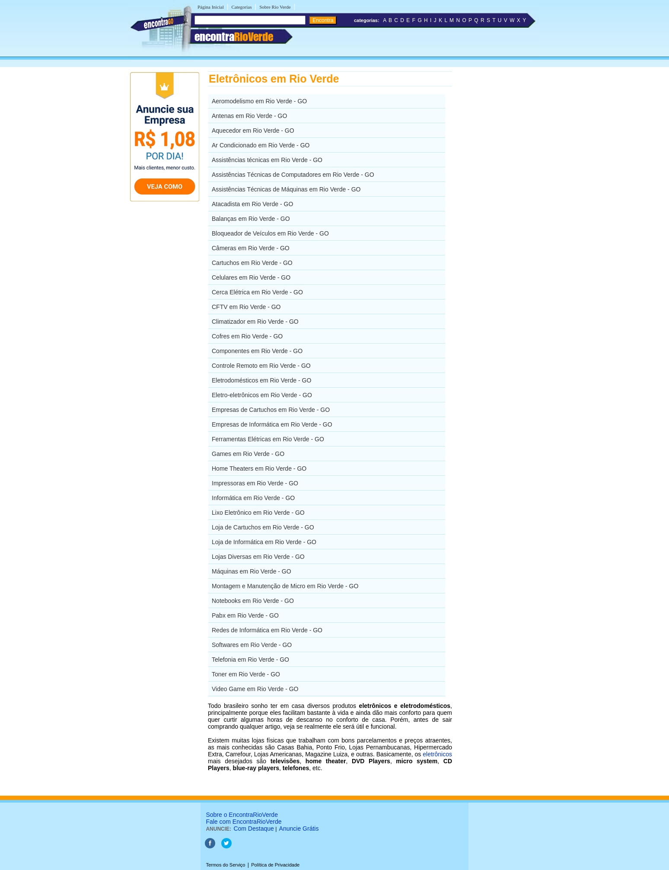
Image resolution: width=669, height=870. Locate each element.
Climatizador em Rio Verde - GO (255, 321)
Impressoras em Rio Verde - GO (255, 483)
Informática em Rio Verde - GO (253, 497)
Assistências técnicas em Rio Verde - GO (267, 159)
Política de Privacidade (275, 864)
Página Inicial (211, 7)
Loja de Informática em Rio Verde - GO (264, 542)
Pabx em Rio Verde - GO (245, 615)
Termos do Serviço (225, 864)
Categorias (241, 7)
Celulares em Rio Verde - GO (251, 277)
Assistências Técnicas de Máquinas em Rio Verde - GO (286, 189)
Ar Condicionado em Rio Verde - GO (260, 145)
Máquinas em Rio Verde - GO (251, 571)
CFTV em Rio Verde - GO (246, 306)
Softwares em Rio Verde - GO (252, 644)
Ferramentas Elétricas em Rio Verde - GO (268, 439)
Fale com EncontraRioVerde (243, 821)
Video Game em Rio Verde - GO (255, 688)
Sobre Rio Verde (275, 7)
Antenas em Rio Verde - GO (249, 115)
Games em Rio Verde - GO (248, 453)
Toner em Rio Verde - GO (246, 674)
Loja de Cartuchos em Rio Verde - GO (263, 527)
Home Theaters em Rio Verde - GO (259, 468)
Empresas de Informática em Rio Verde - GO (272, 424)
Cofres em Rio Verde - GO (247, 336)
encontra (233, 37)
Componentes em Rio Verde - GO (257, 350)
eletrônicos (437, 754)
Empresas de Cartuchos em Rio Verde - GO (271, 409)
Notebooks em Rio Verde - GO (253, 600)
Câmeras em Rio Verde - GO (251, 248)
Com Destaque (253, 828)
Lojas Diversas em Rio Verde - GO (258, 556)
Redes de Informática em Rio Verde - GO (267, 630)
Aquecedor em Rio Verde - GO (253, 130)
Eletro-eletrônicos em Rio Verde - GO (262, 395)
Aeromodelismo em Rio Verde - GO (259, 101)
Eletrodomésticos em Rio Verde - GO (261, 380)
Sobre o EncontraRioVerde (242, 814)
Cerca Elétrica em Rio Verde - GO (257, 292)
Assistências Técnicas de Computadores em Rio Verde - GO (293, 174)
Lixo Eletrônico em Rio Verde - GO (258, 512)
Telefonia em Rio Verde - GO (250, 659)
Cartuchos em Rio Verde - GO (252, 262)
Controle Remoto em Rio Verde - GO (261, 365)
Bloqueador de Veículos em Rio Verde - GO (270, 233)
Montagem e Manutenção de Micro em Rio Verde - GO (285, 586)
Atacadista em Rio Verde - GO (252, 204)
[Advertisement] (497, 201)
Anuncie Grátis (299, 828)
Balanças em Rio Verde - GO (251, 218)
